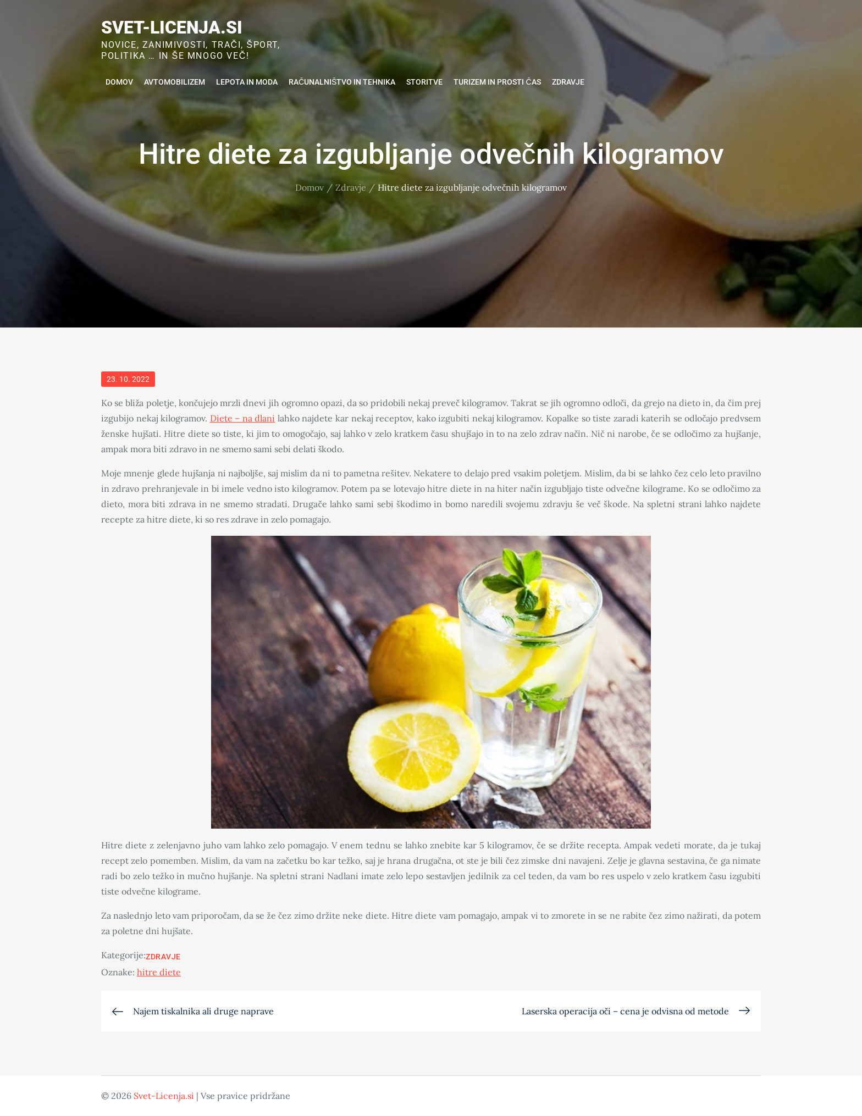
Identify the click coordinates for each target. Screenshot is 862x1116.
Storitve (424, 81)
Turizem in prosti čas (497, 81)
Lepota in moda (247, 81)
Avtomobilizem (174, 81)
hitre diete (159, 972)
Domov (119, 81)
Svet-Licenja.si (171, 27)
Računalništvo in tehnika (342, 81)
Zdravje (568, 81)
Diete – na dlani (242, 418)
